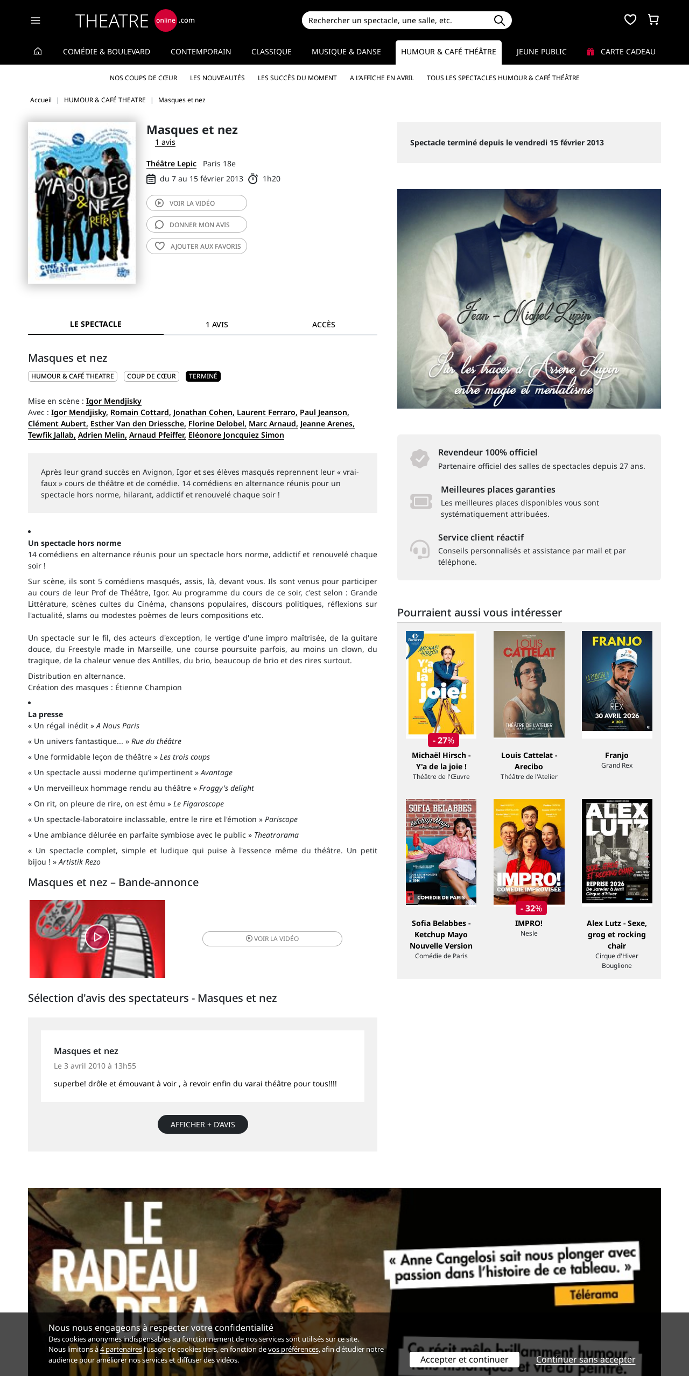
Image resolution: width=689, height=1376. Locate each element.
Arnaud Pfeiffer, (157, 435)
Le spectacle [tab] (96, 324)
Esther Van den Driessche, (138, 423)
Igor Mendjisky (114, 401)
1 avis (165, 142)
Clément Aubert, (58, 423)
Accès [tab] (323, 324)
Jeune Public (542, 51)
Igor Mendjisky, (79, 412)
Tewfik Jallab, (52, 435)
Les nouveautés (217, 77)
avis (192, 224)
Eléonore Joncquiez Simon (236, 435)
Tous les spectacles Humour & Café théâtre (503, 77)
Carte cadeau (621, 51)
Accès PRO (370, 1298)
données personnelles (255, 1298)
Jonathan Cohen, (204, 412)
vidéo (185, 203)
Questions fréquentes (228, 1286)
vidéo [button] (260, 940)
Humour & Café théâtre (448, 51)
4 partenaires (121, 1349)
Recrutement (51, 1286)
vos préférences (293, 1349)
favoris (198, 246)
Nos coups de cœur (143, 77)
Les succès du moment (297, 77)
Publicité (366, 1286)
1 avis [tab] (217, 324)
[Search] (394, 20)
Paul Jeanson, (324, 412)
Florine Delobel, (217, 423)
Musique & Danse (346, 51)
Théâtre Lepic (171, 163)
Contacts (43, 1309)
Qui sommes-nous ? (63, 1275)
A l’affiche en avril (382, 77)
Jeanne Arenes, (327, 423)
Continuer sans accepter (586, 1359)
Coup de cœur (151, 376)
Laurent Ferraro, (267, 412)
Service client (213, 1275)
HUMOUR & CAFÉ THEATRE (72, 376)
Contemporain (201, 51)
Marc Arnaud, (273, 423)
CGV (196, 1298)
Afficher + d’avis (203, 1127)
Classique (271, 51)
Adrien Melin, (102, 435)
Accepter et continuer (464, 1359)
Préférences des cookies (232, 1309)
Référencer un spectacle (395, 1275)
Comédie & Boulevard (106, 51)
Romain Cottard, (140, 412)
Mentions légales (59, 1298)
